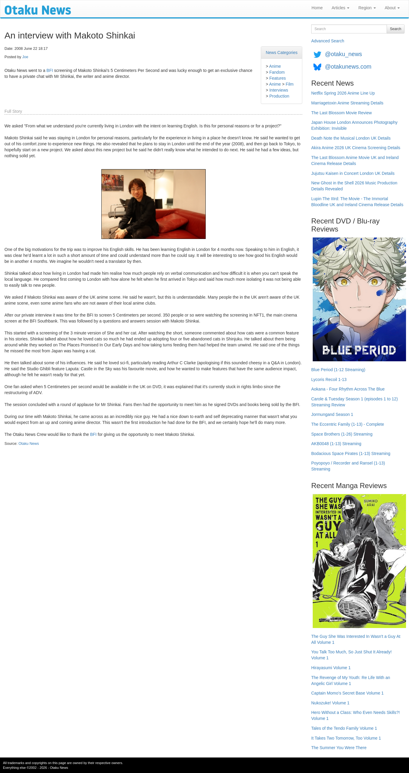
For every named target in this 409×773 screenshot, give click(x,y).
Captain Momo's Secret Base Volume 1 (347, 693)
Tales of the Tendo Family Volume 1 (344, 728)
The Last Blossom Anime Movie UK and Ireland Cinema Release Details (355, 160)
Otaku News (28, 444)
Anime (275, 66)
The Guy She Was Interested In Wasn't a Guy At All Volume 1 (355, 639)
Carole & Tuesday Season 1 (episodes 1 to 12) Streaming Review (354, 401)
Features (277, 78)
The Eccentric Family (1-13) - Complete (347, 424)
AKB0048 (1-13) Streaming (336, 443)
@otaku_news (343, 54)
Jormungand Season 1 (332, 414)
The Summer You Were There (338, 747)
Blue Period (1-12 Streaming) (338, 369)
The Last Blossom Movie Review (341, 112)
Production (279, 96)
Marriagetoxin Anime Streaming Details (347, 103)
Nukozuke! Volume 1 (330, 703)
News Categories (282, 52)
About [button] (392, 7)
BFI (50, 70)
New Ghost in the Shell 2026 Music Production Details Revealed (354, 185)
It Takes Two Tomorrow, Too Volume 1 (346, 738)
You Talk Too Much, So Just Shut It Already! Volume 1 (351, 654)
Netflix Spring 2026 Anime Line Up (343, 93)
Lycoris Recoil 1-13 (329, 379)
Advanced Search (327, 40)
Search (395, 29)
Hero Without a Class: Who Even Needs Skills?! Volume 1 (355, 715)
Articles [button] (340, 7)
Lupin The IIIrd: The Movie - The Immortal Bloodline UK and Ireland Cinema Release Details (357, 201)
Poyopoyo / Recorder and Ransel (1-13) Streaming (348, 466)
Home (317, 7)
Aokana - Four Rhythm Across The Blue (348, 389)
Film (289, 84)
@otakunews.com (348, 66)
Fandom (276, 72)
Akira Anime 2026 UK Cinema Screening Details (355, 147)
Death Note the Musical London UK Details (351, 138)
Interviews (278, 90)
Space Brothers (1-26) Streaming (341, 434)
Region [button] (367, 7)
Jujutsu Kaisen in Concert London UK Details (352, 173)
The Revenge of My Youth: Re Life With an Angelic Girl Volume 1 (350, 680)
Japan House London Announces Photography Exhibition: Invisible (354, 125)
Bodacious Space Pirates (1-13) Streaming (350, 453)
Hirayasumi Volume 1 (331, 667)
